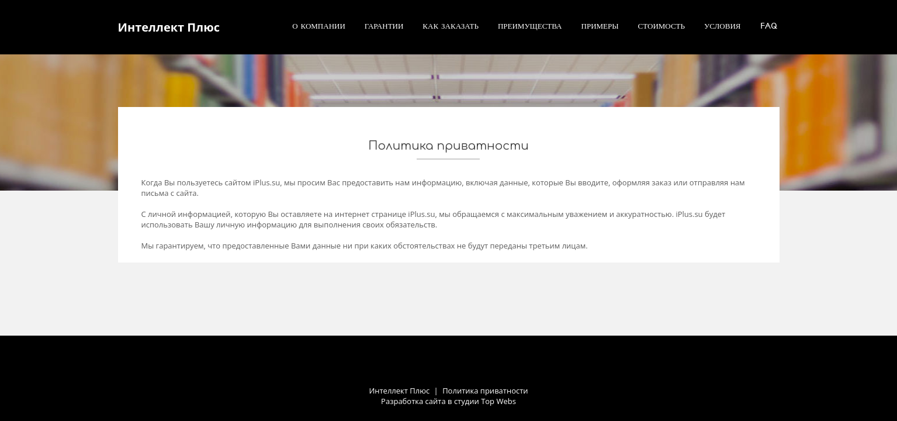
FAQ (768, 25)
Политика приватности (485, 390)
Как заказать (450, 25)
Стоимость (661, 25)
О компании (318, 25)
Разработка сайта (413, 401)
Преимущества (530, 25)
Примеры (600, 25)
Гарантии (384, 25)
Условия (722, 25)
